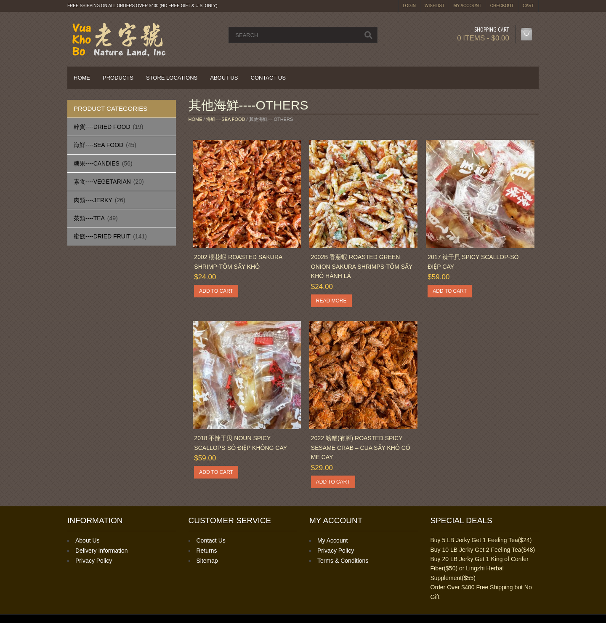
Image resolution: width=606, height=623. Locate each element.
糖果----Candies (97, 163)
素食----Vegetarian (102, 181)
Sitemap (207, 560)
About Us (224, 78)
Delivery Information (101, 550)
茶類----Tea (89, 218)
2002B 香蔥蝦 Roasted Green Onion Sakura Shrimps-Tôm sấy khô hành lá (361, 266)
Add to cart (216, 291)
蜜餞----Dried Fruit (102, 236)
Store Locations (171, 78)
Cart (528, 5)
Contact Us (268, 78)
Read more (331, 301)
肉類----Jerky (93, 200)
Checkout (502, 5)
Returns (207, 550)
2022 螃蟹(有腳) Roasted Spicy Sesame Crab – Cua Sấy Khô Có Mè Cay (360, 447)
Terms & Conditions (342, 560)
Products (118, 78)
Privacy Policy (93, 560)
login (409, 5)
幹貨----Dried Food (102, 126)
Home (82, 78)
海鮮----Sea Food (98, 145)
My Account (467, 5)
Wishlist (434, 5)
